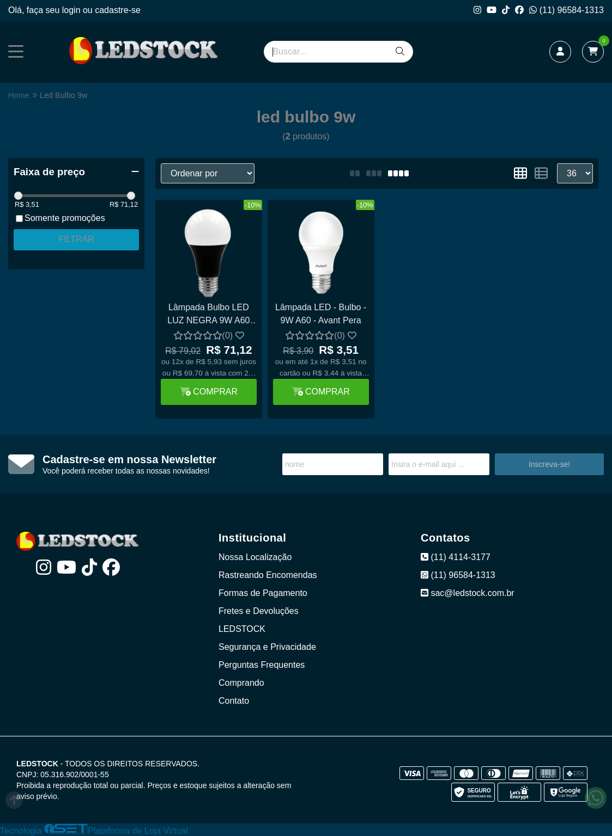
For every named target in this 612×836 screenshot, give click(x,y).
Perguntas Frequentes (262, 664)
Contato (234, 700)
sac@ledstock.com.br (467, 593)
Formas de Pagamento (263, 593)
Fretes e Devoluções (259, 611)
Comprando (241, 682)
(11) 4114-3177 (455, 557)
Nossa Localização (255, 557)
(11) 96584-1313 (566, 10)
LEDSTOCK (242, 629)
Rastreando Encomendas (268, 575)
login (72, 10)
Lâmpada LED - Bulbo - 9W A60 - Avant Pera (320, 314)
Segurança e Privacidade (267, 646)
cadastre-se (118, 10)
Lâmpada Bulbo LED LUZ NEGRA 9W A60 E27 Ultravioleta (208, 315)
